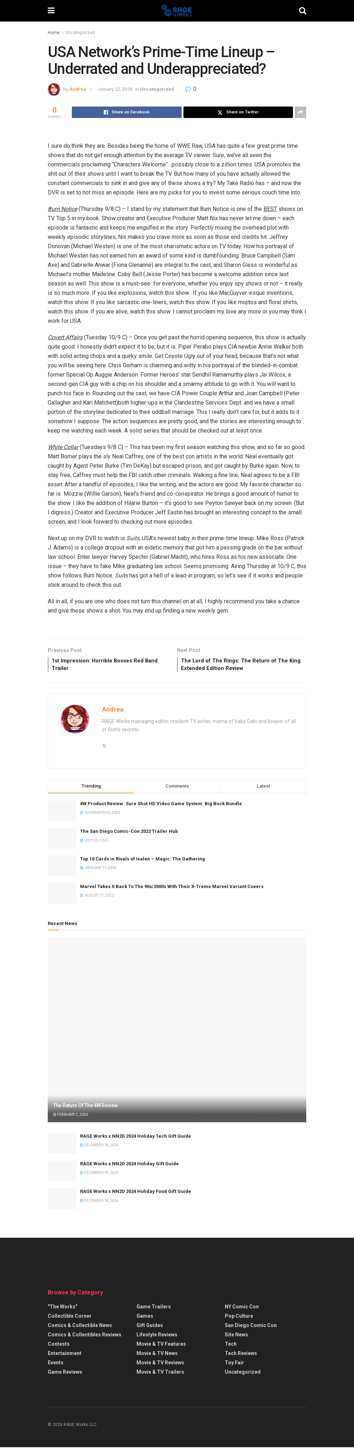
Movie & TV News (157, 1355)
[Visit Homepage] (177, 11)
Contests (59, 1346)
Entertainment (64, 1355)
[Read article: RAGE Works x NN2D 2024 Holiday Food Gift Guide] (62, 1200)
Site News (236, 1337)
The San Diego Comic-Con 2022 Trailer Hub (129, 833)
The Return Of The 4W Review (85, 1107)
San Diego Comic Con (251, 1327)
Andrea (77, 89)
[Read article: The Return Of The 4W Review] (177, 1032)
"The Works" (62, 1309)
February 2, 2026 (70, 1116)
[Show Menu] (51, 11)
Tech (231, 1346)
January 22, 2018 (115, 89)
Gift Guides (149, 1327)
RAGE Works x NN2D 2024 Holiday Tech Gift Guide (135, 1138)
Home (54, 32)
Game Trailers (153, 1309)
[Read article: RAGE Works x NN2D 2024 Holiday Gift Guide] (62, 1173)
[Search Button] (302, 11)
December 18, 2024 (99, 1147)
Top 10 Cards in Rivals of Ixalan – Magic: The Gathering (142, 860)
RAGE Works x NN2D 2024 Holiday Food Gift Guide (135, 1193)
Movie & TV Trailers (160, 1374)
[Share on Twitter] (238, 112)
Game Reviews (65, 1374)
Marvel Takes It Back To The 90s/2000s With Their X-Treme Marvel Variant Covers (172, 888)
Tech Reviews (241, 1355)
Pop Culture (239, 1318)
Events (56, 1365)
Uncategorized (80, 32)
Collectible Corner (70, 1318)
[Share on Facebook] (127, 112)
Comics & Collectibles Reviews (84, 1337)
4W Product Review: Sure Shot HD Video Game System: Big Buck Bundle (161, 805)
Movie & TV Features (161, 1346)
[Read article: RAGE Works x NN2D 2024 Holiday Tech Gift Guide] (62, 1145)
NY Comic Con (242, 1309)
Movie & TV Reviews (160, 1365)
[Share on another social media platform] (300, 112)
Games (144, 1318)
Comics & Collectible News (80, 1327)
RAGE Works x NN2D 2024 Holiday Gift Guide (129, 1166)
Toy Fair (234, 1365)
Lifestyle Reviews (156, 1337)
